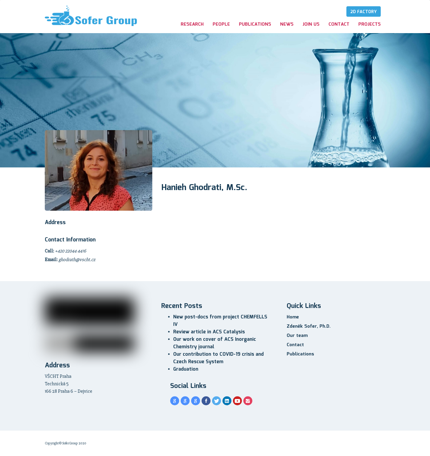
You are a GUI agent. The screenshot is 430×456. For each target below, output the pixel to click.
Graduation (185, 369)
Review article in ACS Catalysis (209, 332)
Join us (311, 24)
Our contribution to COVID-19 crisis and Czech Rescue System (218, 358)
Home (293, 317)
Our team (297, 335)
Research (192, 24)
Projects (369, 24)
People (221, 24)
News (287, 24)
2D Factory (363, 12)
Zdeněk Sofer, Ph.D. (309, 326)
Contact (338, 24)
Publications (255, 24)
